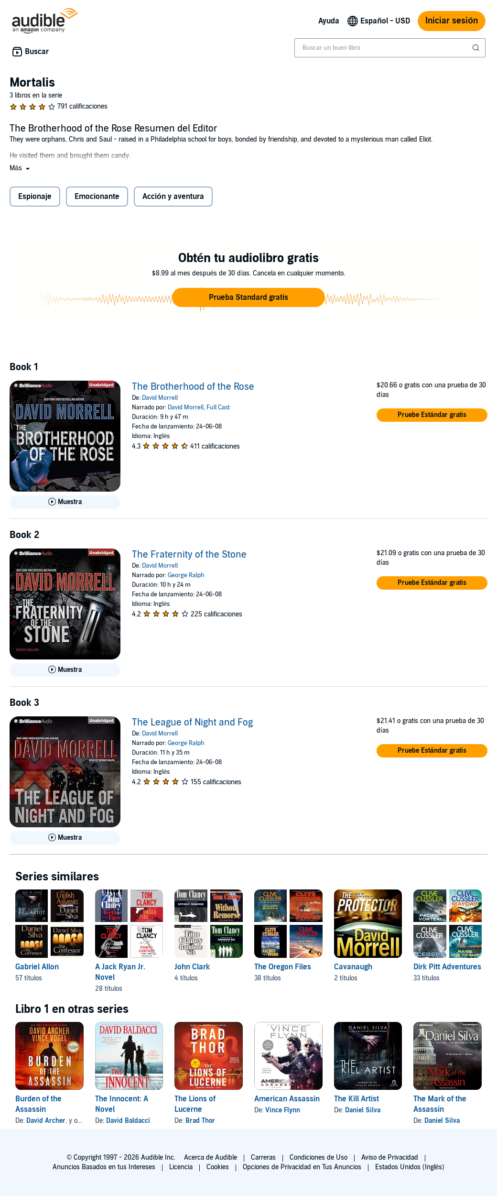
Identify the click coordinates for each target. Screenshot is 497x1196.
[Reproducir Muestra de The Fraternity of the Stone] (65, 670)
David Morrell (160, 398)
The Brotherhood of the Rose (193, 387)
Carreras (263, 1157)
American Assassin (287, 1099)
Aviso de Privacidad (389, 1157)
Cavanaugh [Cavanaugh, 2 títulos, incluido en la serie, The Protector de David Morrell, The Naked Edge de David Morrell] (353, 967)
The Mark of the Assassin (439, 1104)
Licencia (181, 1167)
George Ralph (186, 575)
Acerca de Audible (210, 1157)
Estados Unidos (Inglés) (410, 1167)
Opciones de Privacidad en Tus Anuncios (302, 1167)
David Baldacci (128, 1121)
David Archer (45, 1121)
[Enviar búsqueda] (477, 47)
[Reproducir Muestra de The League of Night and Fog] (65, 838)
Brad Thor (200, 1121)
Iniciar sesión (451, 21)
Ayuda (328, 21)
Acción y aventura (173, 196)
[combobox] (390, 47)
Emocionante (97, 196)
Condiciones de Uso (318, 1157)
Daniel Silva (362, 1110)
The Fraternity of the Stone (189, 554)
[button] (21, 168)
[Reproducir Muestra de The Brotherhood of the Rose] (65, 502)
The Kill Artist (356, 1099)
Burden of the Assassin (38, 1104)
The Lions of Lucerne (195, 1104)
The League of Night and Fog (192, 722)
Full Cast (218, 407)
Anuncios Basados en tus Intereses (104, 1167)
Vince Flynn (282, 1110)
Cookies (217, 1167)
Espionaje (35, 196)
